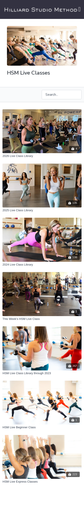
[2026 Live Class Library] (42, 156)
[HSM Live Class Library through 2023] (42, 373)
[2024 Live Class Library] (42, 264)
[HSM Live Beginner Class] (42, 427)
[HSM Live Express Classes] (42, 481)
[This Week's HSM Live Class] (42, 319)
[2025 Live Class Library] (42, 210)
